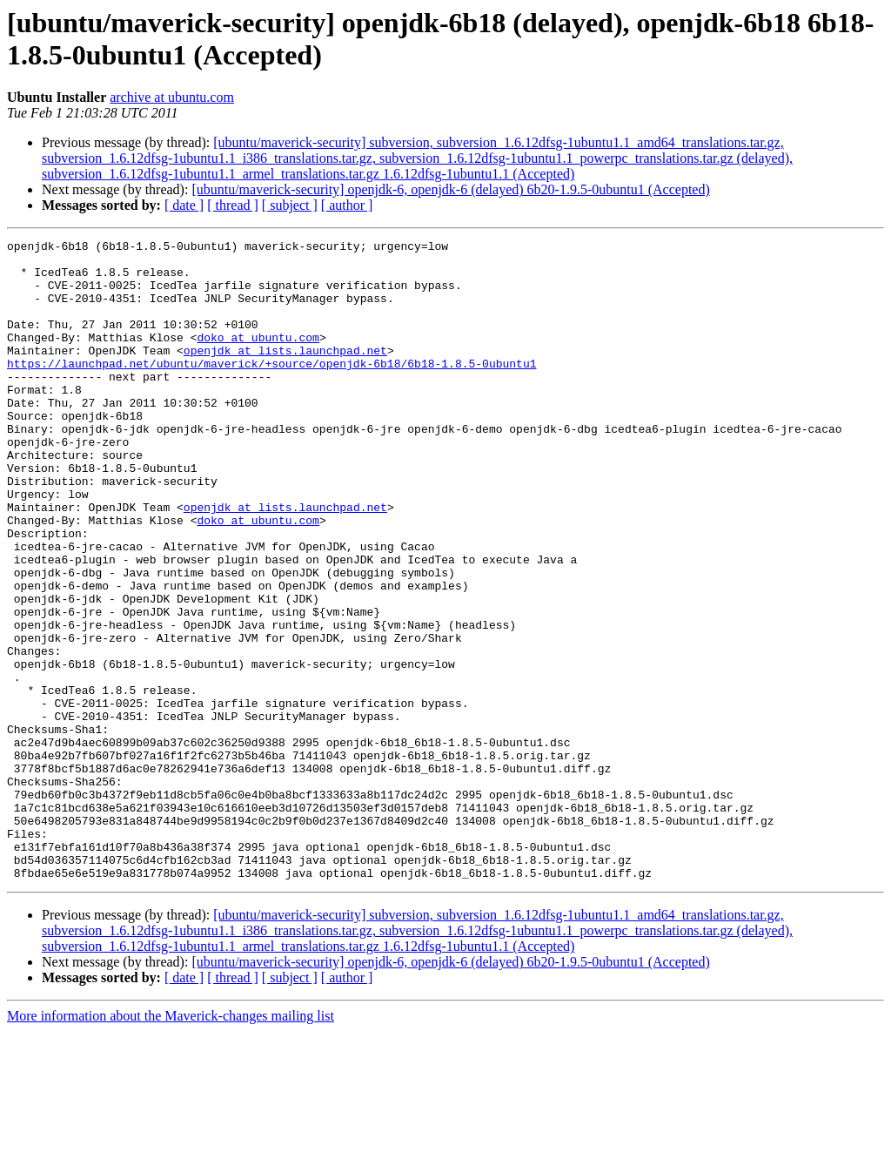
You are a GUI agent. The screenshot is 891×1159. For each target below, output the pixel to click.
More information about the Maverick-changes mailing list (170, 1143)
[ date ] (184, 205)
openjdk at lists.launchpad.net (285, 373)
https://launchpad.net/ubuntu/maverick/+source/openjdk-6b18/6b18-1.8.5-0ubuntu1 (271, 389)
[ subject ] (290, 205)
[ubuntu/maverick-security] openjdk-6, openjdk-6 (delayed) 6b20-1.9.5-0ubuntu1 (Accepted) (450, 189)
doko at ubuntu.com (257, 358)
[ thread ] (232, 205)
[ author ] (347, 205)
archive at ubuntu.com (172, 97)
